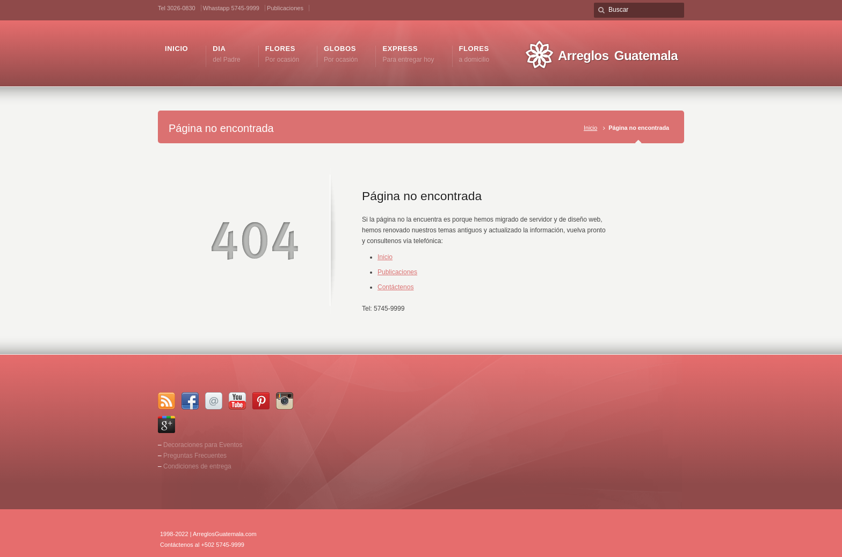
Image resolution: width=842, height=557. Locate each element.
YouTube (237, 400)
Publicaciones (285, 8)
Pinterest (261, 400)
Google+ (166, 424)
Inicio (590, 127)
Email (213, 400)
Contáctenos (395, 287)
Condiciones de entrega (197, 466)
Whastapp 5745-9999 (231, 8)
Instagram (284, 400)
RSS (166, 400)
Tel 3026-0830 (176, 8)
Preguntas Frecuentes (195, 455)
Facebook (190, 400)
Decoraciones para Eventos (202, 445)
